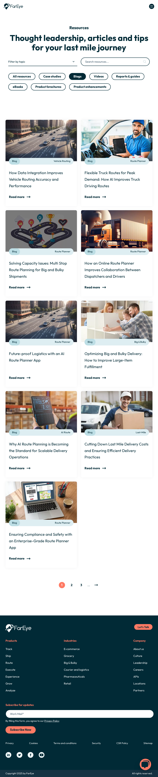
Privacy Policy (51, 720)
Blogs (77, 76)
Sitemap (148, 743)
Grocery (69, 656)
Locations (139, 683)
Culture (137, 656)
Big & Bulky (70, 662)
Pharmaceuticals (74, 676)
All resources (22, 76)
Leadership (140, 662)
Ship (8, 656)
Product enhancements (90, 87)
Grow (9, 683)
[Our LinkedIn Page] (8, 755)
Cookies (33, 743)
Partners (138, 690)
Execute (10, 669)
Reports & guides (128, 76)
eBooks (18, 87)
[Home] (13, 6)
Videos (99, 76)
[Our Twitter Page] (19, 755)
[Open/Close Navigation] (151, 6)
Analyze (10, 690)
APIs (136, 676)
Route (9, 662)
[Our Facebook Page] (30, 755)
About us (138, 649)
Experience (12, 676)
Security (96, 743)
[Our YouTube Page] (42, 755)
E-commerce (72, 649)
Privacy (10, 743)
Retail (67, 683)
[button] (145, 764)
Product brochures (48, 87)
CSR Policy (122, 743)
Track (9, 649)
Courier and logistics (76, 669)
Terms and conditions (64, 743)
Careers (138, 669)
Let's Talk (143, 627)
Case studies (52, 76)
